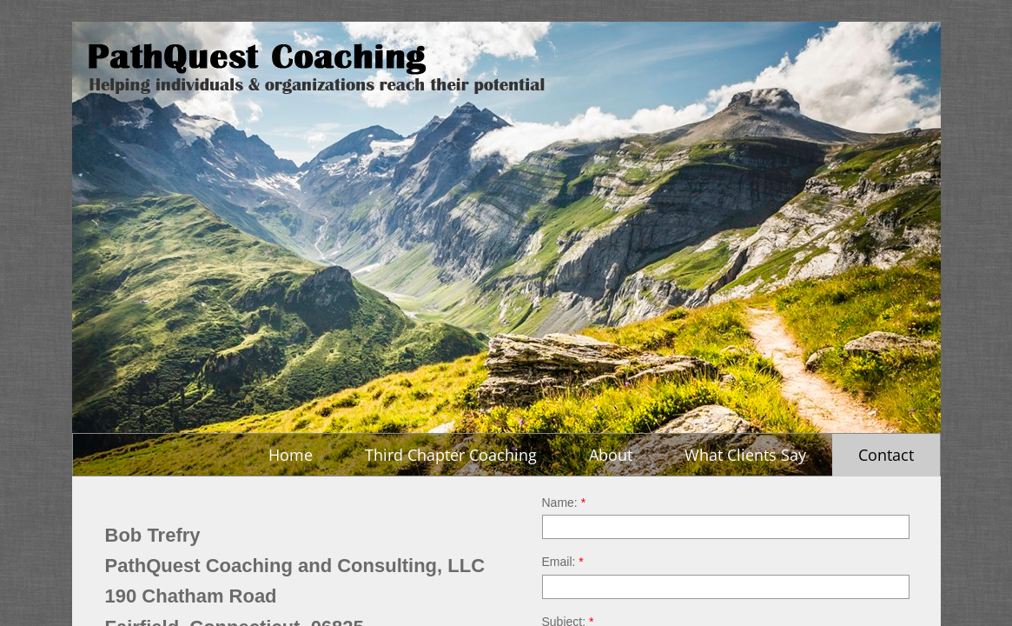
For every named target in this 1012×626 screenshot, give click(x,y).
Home (290, 454)
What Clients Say (745, 454)
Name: (564, 502)
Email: (563, 562)
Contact (886, 454)
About (610, 454)
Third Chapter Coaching (451, 454)
